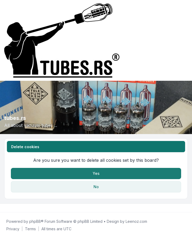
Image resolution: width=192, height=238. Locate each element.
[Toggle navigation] (186, 40)
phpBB (35, 221)
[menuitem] (12, 229)
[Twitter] (9, 208)
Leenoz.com (136, 221)
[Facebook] (5, 208)
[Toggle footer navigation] (186, 208)
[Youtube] (14, 208)
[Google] (18, 208)
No (96, 186)
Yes (96, 173)
